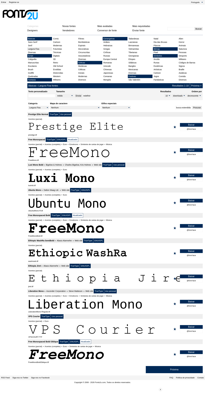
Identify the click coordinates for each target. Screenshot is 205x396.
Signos (182, 66)
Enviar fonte (138, 30)
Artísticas (158, 69)
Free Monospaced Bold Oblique (43, 341)
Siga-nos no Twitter (20, 378)
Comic (56, 39)
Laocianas (133, 42)
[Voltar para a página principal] (20, 15)
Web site (98, 165)
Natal (156, 39)
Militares (57, 80)
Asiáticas (183, 73)
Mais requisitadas (141, 26)
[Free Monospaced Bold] (115, 228)
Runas (156, 63)
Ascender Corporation (56, 291)
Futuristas (57, 49)
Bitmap (157, 49)
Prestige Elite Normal (38, 114)
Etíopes (132, 59)
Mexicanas (133, 69)
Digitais (56, 56)
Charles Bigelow (72, 165)
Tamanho (60, 91)
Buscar (198, 29)
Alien (181, 39)
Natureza (183, 49)
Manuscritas (33, 63)
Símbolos (158, 56)
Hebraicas (107, 45)
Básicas (31, 39)
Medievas (82, 66)
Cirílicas (106, 52)
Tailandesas (134, 39)
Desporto (183, 56)
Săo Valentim (134, 80)
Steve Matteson (75, 291)
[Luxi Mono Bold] (115, 177)
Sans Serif (32, 42)
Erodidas (57, 69)
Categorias (32, 26)
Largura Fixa (33, 49)
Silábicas (133, 63)
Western (57, 76)
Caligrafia (32, 59)
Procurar (197, 107)
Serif (30, 45)
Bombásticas (84, 42)
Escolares (32, 66)
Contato (200, 378)
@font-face (191, 129)
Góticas (81, 63)
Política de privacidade (185, 378)
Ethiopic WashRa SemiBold (41, 240)
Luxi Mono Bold (35, 165)
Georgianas (134, 56)
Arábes (106, 42)
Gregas (106, 49)
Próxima (195, 85)
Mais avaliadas (104, 26)
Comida (182, 76)
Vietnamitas (134, 49)
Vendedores (68, 30)
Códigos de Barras (187, 63)
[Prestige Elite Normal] (115, 127)
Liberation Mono (36, 291)
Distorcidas (58, 73)
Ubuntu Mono (34, 190)
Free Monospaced (36, 139)
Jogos (156, 76)
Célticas (81, 69)
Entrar (3, 2)
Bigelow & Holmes (54, 165)
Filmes (81, 39)
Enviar (78, 96)
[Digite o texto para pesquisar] (180, 29)
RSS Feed (5, 378)
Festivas (132, 76)
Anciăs (157, 59)
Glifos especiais (109, 103)
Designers (32, 30)
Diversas (32, 52)
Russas (106, 56)
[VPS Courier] (115, 329)
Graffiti (31, 73)
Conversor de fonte (107, 30)
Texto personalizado (37, 91)
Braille (181, 69)
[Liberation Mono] (115, 304)
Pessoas (182, 52)
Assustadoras (84, 56)
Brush (30, 69)
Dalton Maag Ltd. (51, 190)
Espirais (81, 45)
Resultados (165, 91)
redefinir (87, 96)
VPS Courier (34, 316)
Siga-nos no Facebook (40, 378)
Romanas (107, 63)
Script (30, 56)
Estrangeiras (109, 39)
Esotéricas (158, 66)
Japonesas (108, 73)
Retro (55, 63)
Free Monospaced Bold (39, 215)
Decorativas (83, 49)
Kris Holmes (85, 165)
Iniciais (81, 73)
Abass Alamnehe (64, 240)
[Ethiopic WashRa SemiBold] (115, 253)
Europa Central (110, 59)
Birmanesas (134, 45)
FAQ (171, 378)
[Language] (197, 2)
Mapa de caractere (58, 103)
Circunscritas (84, 52)
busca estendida (183, 107)
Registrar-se (14, 2)
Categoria (32, 103)
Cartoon (56, 42)
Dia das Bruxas (160, 42)
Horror (181, 42)
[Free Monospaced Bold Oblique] (115, 354)
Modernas (57, 45)
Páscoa (157, 45)
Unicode (107, 66)
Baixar (191, 125)
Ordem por (197, 91)
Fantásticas (159, 80)
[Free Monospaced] (115, 152)
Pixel (156, 52)
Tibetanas (133, 52)
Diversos (82, 80)
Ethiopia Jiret (34, 266)
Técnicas (57, 52)
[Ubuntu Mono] (115, 203)
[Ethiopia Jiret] (115, 278)
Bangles (132, 66)
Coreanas (107, 76)
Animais (182, 45)
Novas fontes (69, 26)
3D (54, 59)
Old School (58, 66)
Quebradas (33, 76)
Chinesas (107, 69)
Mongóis (107, 80)
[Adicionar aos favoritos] (175, 127)
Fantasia (32, 80)
